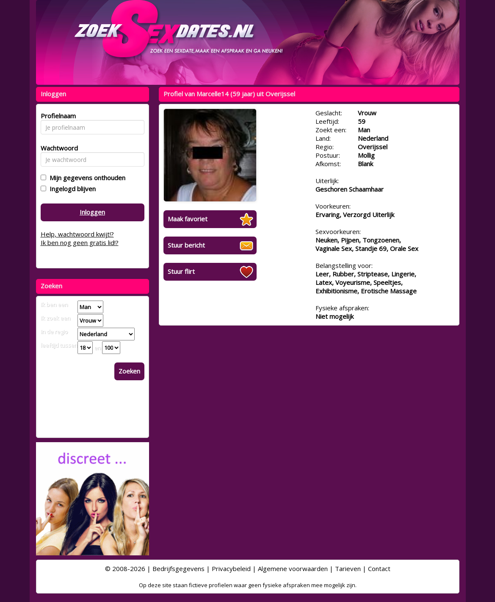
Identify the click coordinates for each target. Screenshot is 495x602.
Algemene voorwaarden (293, 568)
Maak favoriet (187, 219)
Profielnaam (57, 115)
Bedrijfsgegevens (178, 568)
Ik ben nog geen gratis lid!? (80, 242)
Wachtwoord (57, 148)
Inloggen (92, 212)
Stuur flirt (181, 271)
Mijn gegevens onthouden (85, 177)
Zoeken (129, 371)
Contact (379, 568)
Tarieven (348, 568)
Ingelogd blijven (71, 188)
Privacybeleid (231, 568)
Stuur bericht (186, 245)
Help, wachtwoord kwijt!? (77, 234)
